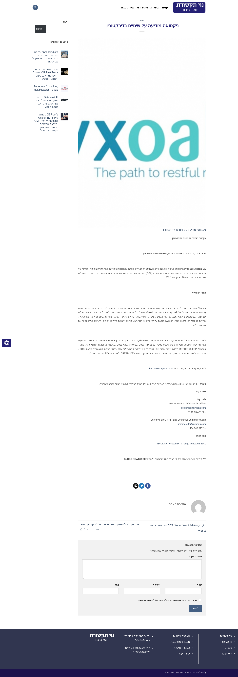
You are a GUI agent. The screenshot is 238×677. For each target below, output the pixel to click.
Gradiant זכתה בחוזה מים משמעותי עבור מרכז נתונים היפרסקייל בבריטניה (45, 57)
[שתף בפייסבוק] (148, 486)
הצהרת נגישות (182, 647)
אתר (117, 585)
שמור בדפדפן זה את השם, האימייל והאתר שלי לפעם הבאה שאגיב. (167, 600)
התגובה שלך (195, 556)
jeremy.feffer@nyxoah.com (192, 424)
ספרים (228, 647)
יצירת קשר (127, 7)
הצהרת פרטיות (181, 636)
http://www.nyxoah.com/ (161, 368)
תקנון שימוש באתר (179, 641)
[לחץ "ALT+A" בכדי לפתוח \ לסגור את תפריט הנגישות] (6, 343)
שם (199, 585)
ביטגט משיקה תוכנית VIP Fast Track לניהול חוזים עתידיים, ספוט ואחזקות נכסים (45, 74)
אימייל (156, 585)
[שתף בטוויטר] (141, 486)
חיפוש (65, 21)
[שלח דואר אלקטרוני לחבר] (136, 486)
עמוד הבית (161, 7)
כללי (142, 21)
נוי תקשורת (144, 7)
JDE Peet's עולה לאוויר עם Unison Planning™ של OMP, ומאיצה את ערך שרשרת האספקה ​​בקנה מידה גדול (46, 122)
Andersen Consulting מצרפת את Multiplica (46, 88)
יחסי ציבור (226, 653)
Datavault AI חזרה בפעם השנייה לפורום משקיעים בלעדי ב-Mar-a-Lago (46, 102)
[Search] (35, 7)
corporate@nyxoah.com (193, 407)
